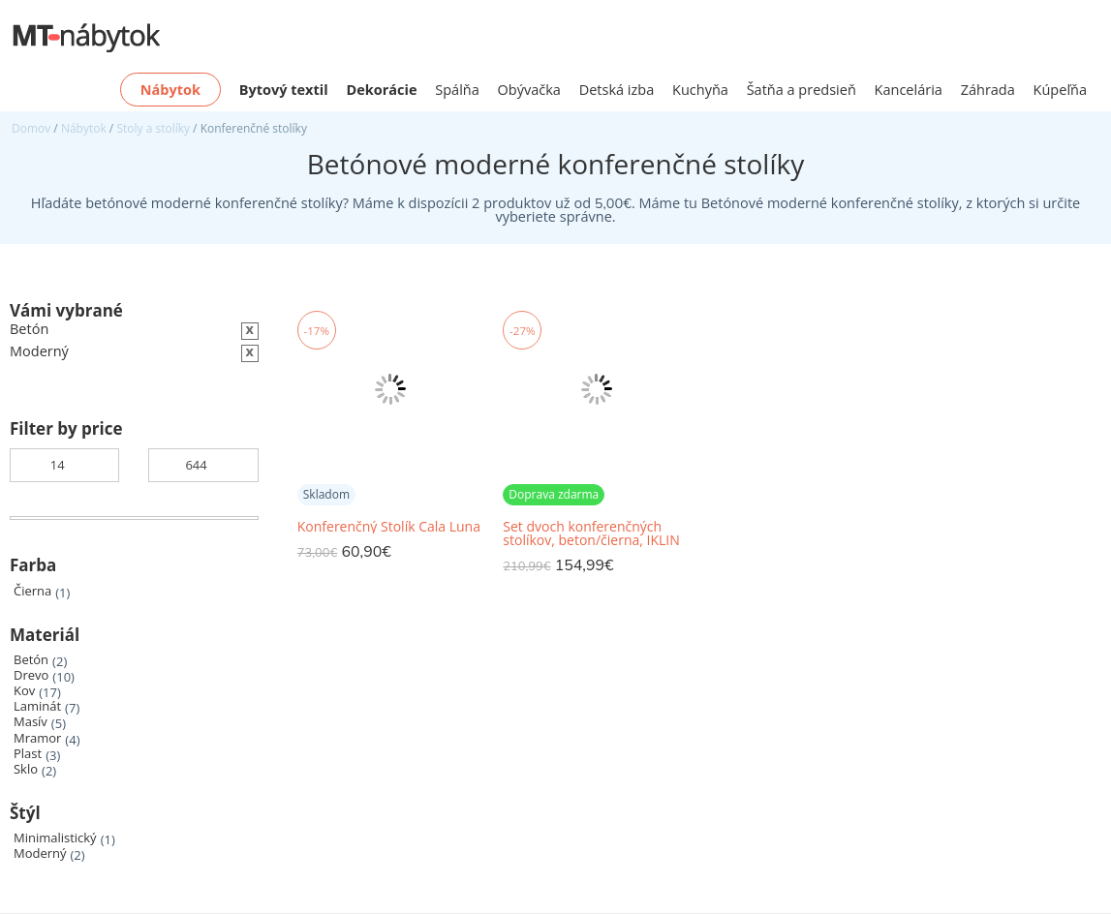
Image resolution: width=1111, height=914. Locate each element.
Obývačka (529, 89)
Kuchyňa (700, 89)
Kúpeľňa (1060, 89)
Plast (28, 753)
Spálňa (457, 89)
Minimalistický (55, 838)
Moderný (40, 853)
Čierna (32, 591)
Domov (31, 128)
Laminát (37, 706)
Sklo (26, 769)
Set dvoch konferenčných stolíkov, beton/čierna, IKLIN (591, 533)
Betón (31, 660)
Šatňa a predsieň (801, 89)
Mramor (37, 738)
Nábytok (84, 128)
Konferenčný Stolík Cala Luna (388, 526)
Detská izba (617, 89)
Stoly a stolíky (153, 128)
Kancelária (908, 89)
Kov (24, 691)
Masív (30, 722)
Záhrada (988, 89)
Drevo (31, 675)
